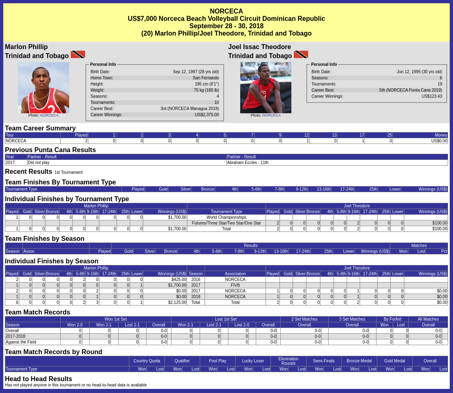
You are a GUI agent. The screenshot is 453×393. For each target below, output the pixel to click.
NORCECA (49, 115)
